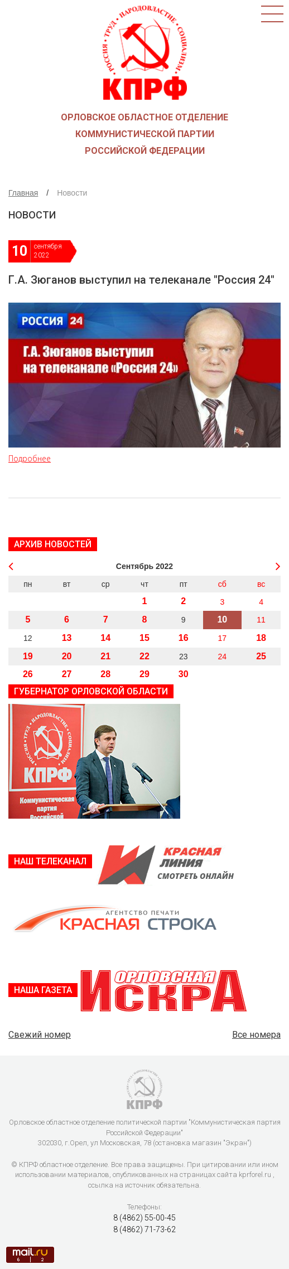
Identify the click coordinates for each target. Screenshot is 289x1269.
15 (144, 638)
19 (28, 656)
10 (222, 619)
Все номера (256, 1034)
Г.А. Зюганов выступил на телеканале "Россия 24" (141, 279)
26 (28, 674)
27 (67, 674)
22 (144, 656)
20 (67, 656)
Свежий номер (39, 1034)
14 (105, 638)
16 (184, 638)
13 (67, 638)
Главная (23, 192)
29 (144, 674)
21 (105, 656)
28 (105, 674)
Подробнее (29, 458)
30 (184, 674)
